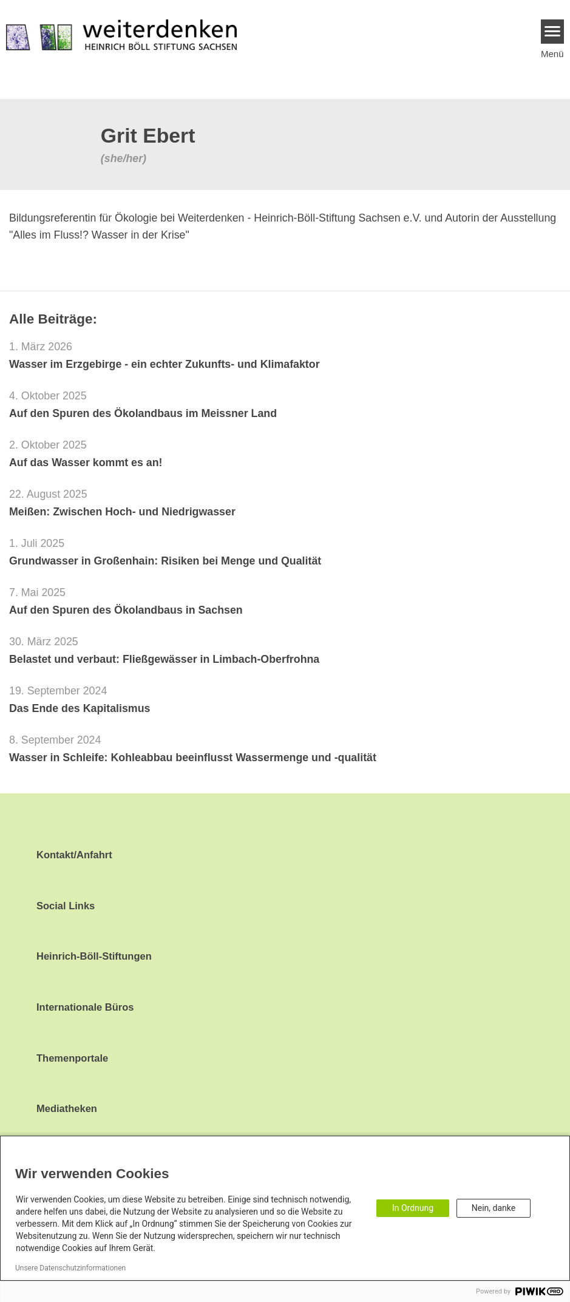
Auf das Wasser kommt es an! (86, 462)
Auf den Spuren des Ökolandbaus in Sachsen (126, 610)
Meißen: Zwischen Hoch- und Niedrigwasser (122, 512)
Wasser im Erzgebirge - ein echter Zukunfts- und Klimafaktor (164, 364)
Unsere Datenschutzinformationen (70, 1268)
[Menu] (553, 31)
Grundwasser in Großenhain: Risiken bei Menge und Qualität (165, 561)
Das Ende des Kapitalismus (79, 708)
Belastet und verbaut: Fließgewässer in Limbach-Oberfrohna (164, 659)
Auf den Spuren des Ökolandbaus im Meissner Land (143, 413)
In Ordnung (412, 1208)
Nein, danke (493, 1208)
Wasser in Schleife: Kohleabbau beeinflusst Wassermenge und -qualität (192, 757)
